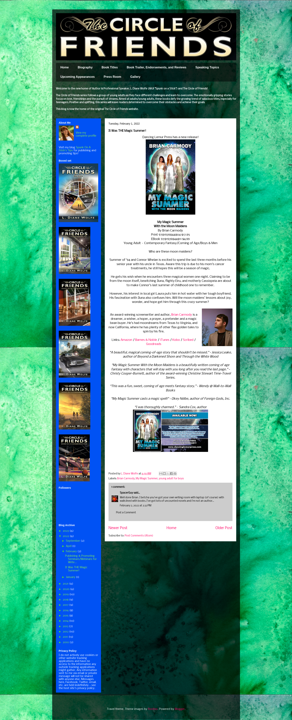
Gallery (135, 76)
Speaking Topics (207, 67)
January (71, 577)
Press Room (112, 76)
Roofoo (153, 709)
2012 (66, 631)
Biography (85, 67)
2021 (66, 583)
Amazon (126, 340)
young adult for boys (171, 478)
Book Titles (110, 67)
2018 (66, 599)
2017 (66, 605)
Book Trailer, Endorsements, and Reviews (156, 67)
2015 (66, 615)
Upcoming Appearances (77, 76)
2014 (66, 620)
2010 (66, 642)
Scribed (188, 340)
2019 (66, 594)
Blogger (180, 709)
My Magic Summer (147, 478)
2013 (66, 626)
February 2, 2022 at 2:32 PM (135, 505)
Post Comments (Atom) (139, 535)
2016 (66, 610)
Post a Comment (126, 512)
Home (64, 67)
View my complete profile (86, 134)
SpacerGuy (126, 493)
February (72, 551)
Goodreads (153, 344)
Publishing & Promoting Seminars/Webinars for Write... (81, 559)
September (73, 540)
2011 (66, 636)
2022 (66, 536)
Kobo (176, 340)
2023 (66, 530)
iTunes (164, 340)
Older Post (223, 528)
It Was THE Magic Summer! (76, 569)
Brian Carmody (181, 315)
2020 (66, 589)
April (69, 546)
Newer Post (118, 528)
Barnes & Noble (146, 340)
